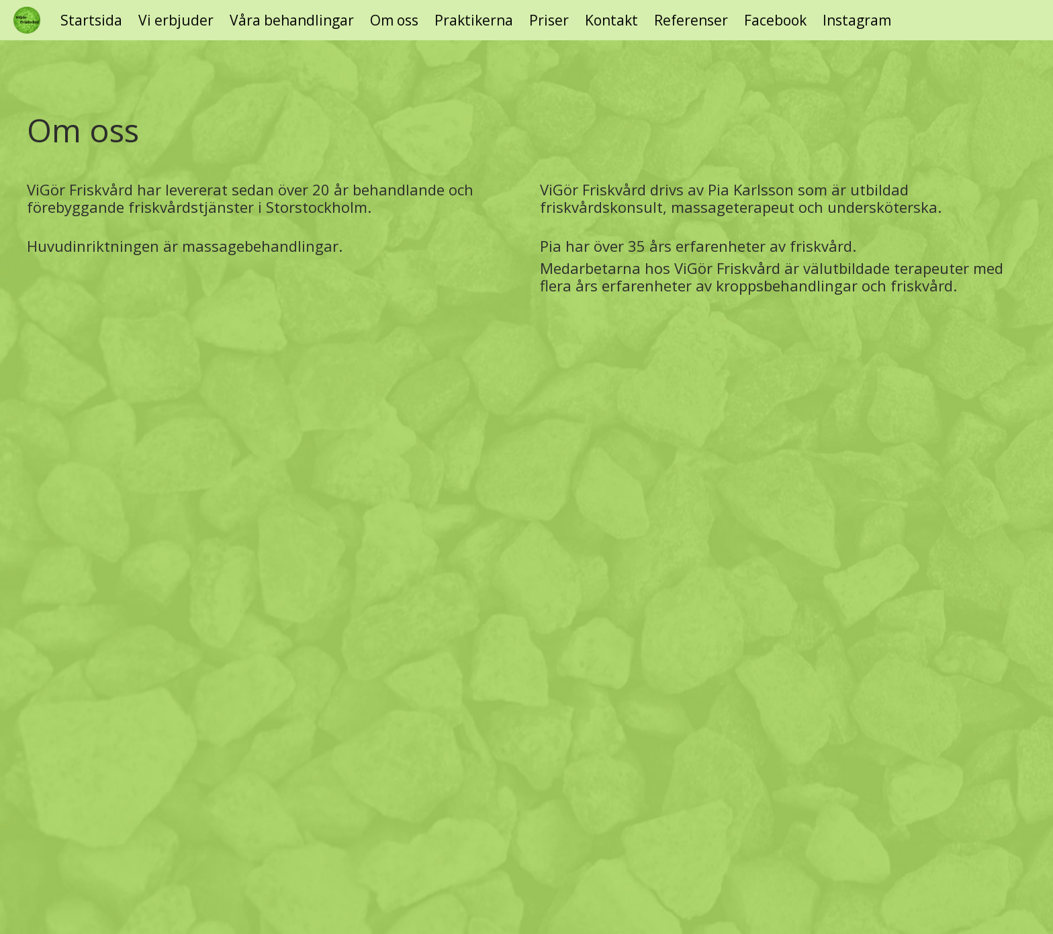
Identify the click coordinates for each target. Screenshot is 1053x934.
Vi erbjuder (176, 20)
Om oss (394, 20)
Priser (549, 20)
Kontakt (611, 20)
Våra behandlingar (292, 20)
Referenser (691, 20)
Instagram (857, 20)
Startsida (91, 20)
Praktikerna (473, 20)
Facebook (775, 20)
